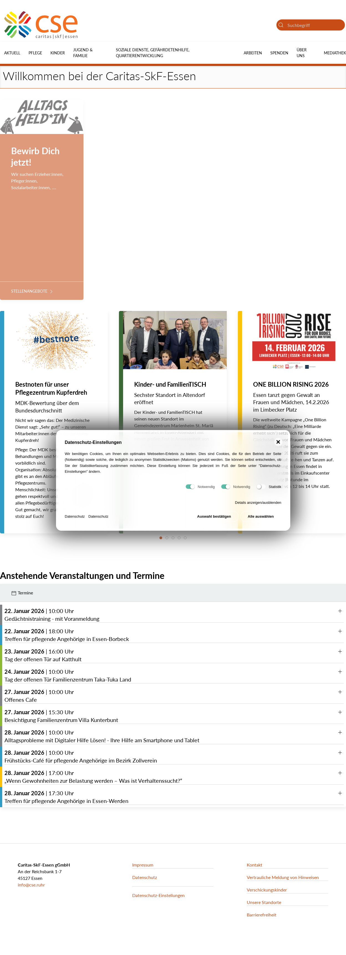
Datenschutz (75, 518)
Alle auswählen (261, 519)
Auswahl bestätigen (214, 519)
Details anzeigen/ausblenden (258, 505)
